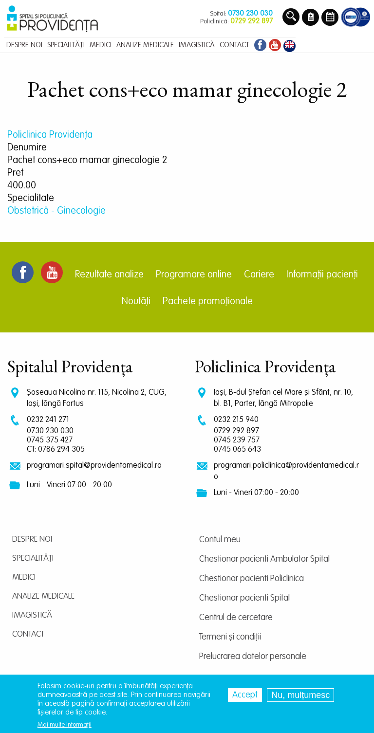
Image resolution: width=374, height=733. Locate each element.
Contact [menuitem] (234, 45)
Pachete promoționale (208, 302)
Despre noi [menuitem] (24, 45)
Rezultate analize (109, 275)
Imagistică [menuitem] (197, 45)
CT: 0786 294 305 (56, 449)
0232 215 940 (236, 420)
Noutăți (136, 302)
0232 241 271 (48, 420)
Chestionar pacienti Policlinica (251, 578)
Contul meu (220, 539)
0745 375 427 (50, 440)
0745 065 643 (237, 449)
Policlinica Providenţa (50, 135)
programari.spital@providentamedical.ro (94, 465)
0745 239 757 (237, 440)
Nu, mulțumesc (300, 695)
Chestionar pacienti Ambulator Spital (264, 559)
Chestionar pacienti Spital (244, 598)
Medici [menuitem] (101, 45)
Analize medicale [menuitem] (145, 45)
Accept (245, 695)
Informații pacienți (322, 275)
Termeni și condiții (230, 637)
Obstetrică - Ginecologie (56, 211)
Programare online (194, 275)
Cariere (259, 275)
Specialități (33, 558)
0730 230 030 (50, 431)
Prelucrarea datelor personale (252, 656)
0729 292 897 (236, 431)
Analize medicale (43, 596)
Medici (24, 577)
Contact (28, 634)
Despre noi (32, 539)
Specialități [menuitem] (66, 45)
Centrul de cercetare (236, 617)
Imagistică (32, 615)
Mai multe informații (64, 725)
